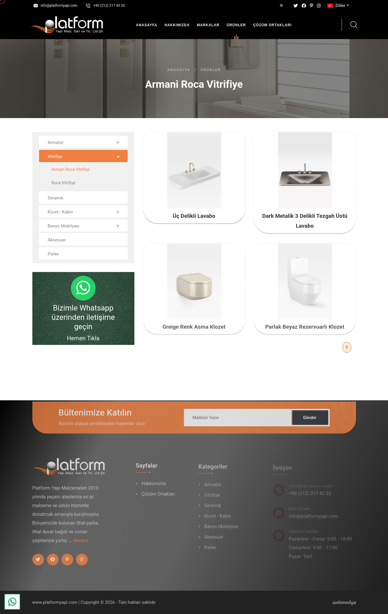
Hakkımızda (176, 25)
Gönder (310, 420)
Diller (335, 5)
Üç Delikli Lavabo (194, 216)
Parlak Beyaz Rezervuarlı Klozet (304, 330)
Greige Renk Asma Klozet (194, 330)
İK (281, 5)
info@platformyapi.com (59, 5)
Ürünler (236, 26)
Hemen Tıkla (83, 338)
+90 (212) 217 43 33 (109, 5)
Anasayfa (146, 25)
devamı (80, 543)
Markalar (208, 25)
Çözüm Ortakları (272, 25)
